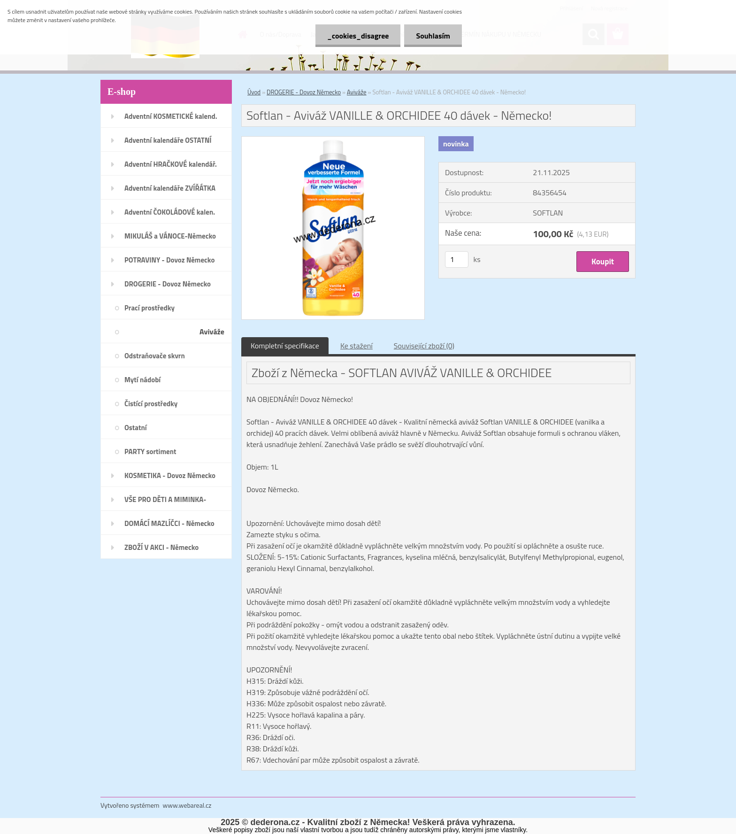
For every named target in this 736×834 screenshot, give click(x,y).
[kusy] (456, 259)
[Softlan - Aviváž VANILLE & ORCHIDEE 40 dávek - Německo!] (333, 140)
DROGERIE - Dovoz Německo (304, 92)
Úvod (254, 92)
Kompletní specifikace (285, 345)
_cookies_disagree (358, 35)
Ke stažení (356, 345)
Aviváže (357, 92)
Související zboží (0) (424, 345)
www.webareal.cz (187, 805)
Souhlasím (433, 35)
